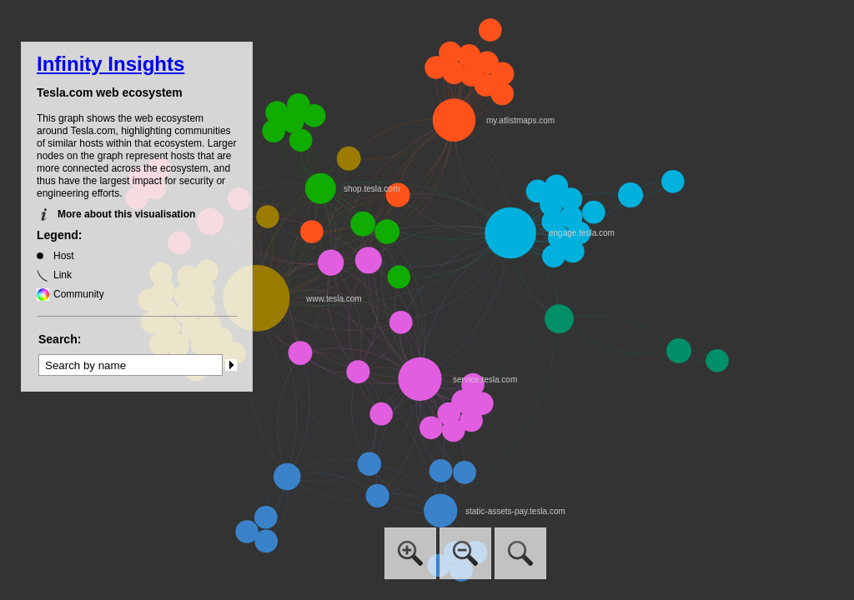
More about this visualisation (126, 214)
